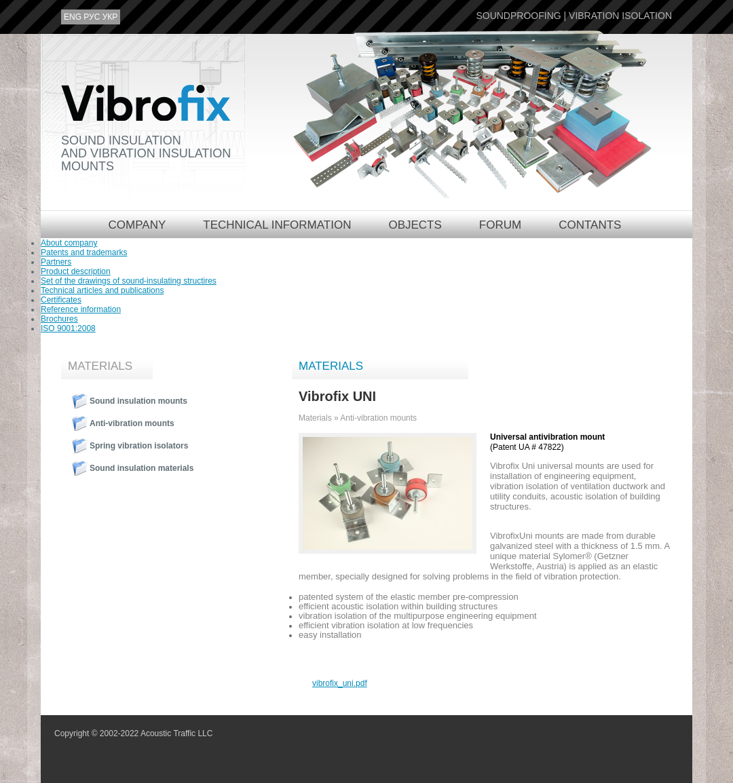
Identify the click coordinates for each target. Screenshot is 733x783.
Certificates (61, 300)
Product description (76, 271)
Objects (414, 224)
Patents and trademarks (84, 252)
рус (91, 17)
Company (137, 224)
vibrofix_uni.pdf (339, 683)
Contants (590, 224)
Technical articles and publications (102, 290)
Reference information (81, 309)
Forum (500, 224)
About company (69, 243)
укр (110, 17)
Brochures (59, 319)
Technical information (277, 224)
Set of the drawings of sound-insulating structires (129, 281)
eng (72, 17)
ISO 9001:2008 (68, 328)
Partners (56, 262)
